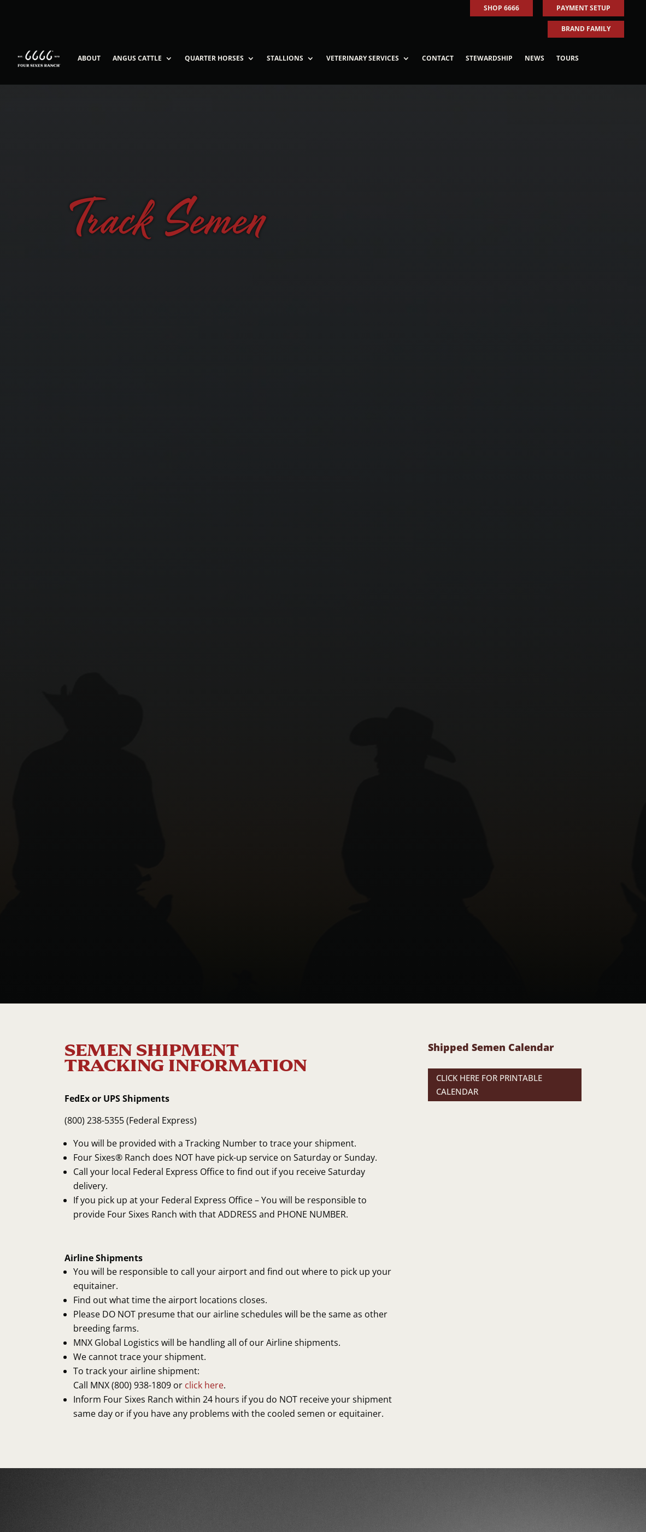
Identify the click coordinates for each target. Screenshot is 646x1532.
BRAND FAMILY (585, 28)
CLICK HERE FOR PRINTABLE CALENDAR (489, 1084)
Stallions (285, 58)
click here (204, 1385)
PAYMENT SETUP (583, 8)
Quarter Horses (214, 58)
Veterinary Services (362, 58)
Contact (438, 58)
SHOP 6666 (501, 8)
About (89, 58)
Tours (567, 58)
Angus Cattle (137, 58)
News (534, 58)
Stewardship (489, 58)
